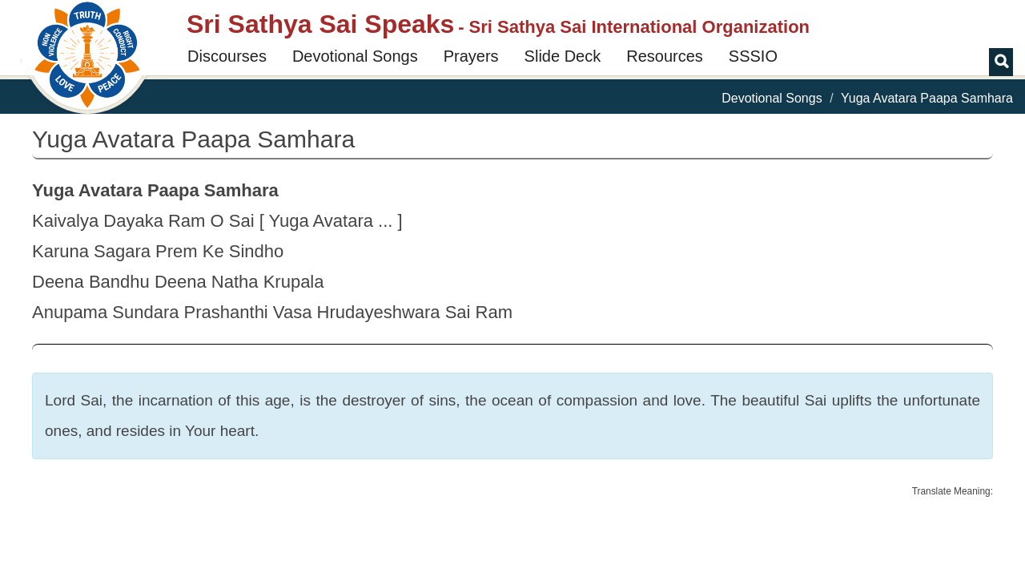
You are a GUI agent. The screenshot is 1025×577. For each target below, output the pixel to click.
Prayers (471, 56)
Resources (664, 56)
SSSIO (753, 56)
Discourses (227, 56)
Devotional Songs (355, 56)
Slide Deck (563, 56)
